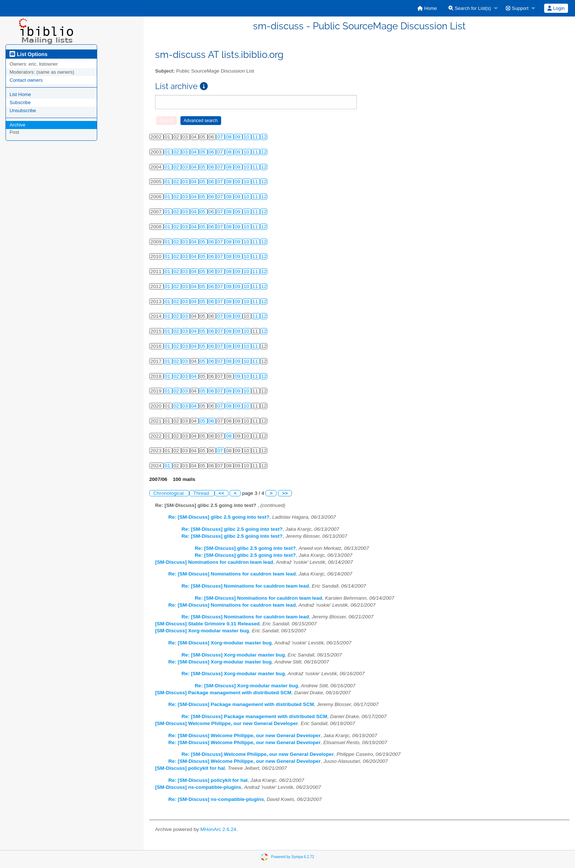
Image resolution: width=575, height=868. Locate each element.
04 (194, 152)
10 (246, 137)
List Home (20, 94)
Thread (201, 493)
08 (229, 137)
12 (264, 137)
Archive (17, 125)
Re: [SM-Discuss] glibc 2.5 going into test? (219, 517)
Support (517, 8)
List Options (28, 54)
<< (221, 493)
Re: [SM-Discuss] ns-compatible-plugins (216, 799)
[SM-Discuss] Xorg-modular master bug (202, 630)
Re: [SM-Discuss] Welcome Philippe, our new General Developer (244, 735)
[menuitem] (427, 8)
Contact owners (26, 80)
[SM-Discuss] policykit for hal (190, 768)
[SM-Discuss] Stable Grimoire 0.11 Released (207, 623)
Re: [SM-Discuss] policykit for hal (208, 780)
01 (168, 152)
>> (285, 493)
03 (185, 152)
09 (238, 137)
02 (176, 152)
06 (212, 152)
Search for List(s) (469, 8)
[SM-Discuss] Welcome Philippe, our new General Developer (226, 723)
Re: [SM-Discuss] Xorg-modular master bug (220, 643)
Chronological (169, 493)
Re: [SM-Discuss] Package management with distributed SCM (241, 704)
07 (220, 137)
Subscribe (20, 102)
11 (255, 137)
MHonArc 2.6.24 (218, 829)
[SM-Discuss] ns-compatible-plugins (198, 787)
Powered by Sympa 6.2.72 (292, 857)
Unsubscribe (23, 110)
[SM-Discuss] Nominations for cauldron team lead (214, 562)
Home (427, 8)
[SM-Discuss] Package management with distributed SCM (223, 692)
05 (203, 152)
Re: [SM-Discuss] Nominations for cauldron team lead (232, 574)
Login (555, 8)
